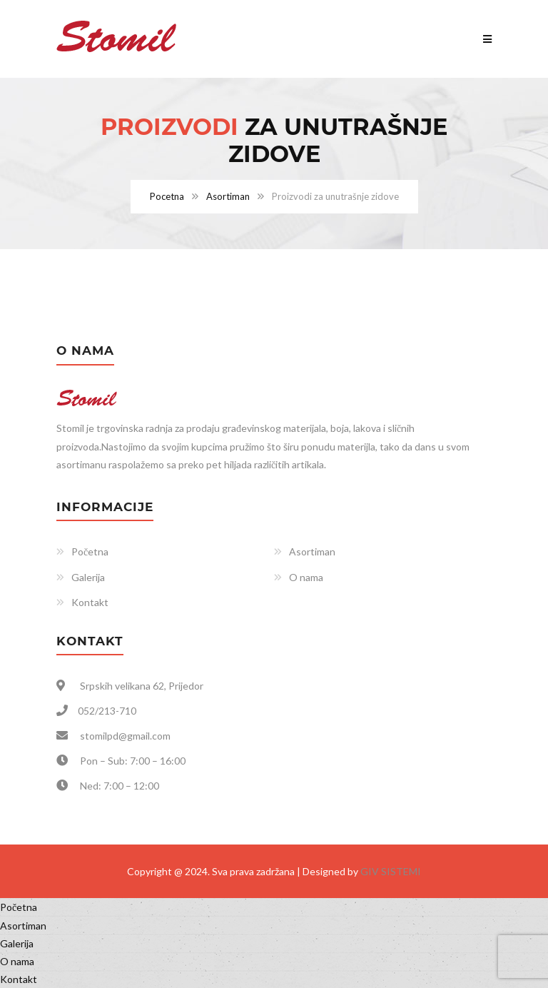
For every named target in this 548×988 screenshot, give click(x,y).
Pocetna (167, 196)
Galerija (88, 577)
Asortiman (228, 196)
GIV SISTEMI (390, 871)
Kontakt (89, 602)
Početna (89, 551)
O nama (306, 577)
